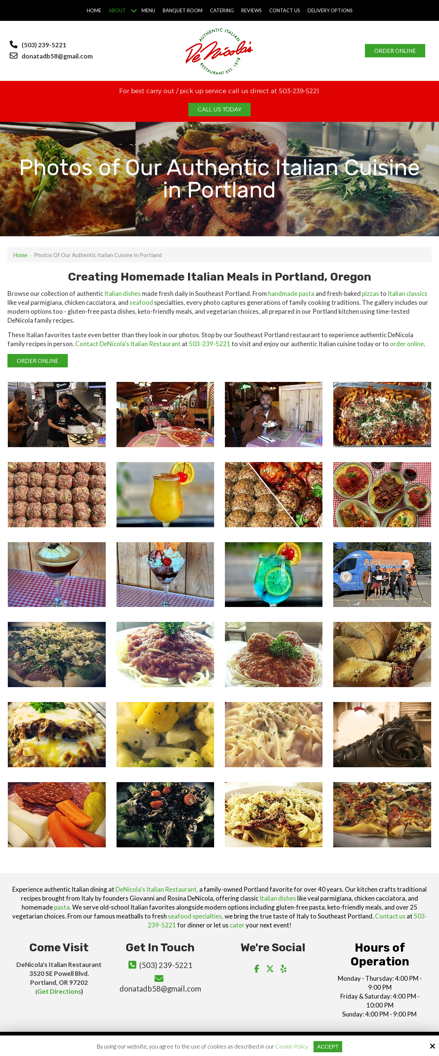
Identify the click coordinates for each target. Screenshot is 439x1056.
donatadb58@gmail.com (58, 56)
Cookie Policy (291, 1046)
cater (237, 925)
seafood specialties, (195, 916)
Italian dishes (122, 293)
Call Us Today (219, 109)
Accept (328, 1046)
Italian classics (407, 293)
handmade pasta (291, 293)
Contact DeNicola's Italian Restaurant (128, 344)
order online (407, 344)
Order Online (395, 50)
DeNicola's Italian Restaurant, (156, 889)
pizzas (370, 293)
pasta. (62, 907)
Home (20, 255)
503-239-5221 (209, 344)
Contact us (390, 916)
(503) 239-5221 (44, 45)
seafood (141, 302)
